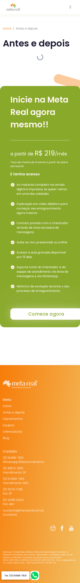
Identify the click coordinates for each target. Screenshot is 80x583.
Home (7, 28)
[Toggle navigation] (70, 7)
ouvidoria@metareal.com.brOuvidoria (23, 512)
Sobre (7, 406)
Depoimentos (13, 419)
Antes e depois (14, 412)
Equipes (8, 425)
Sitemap (7, 551)
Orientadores (12, 431)
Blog (6, 438)
